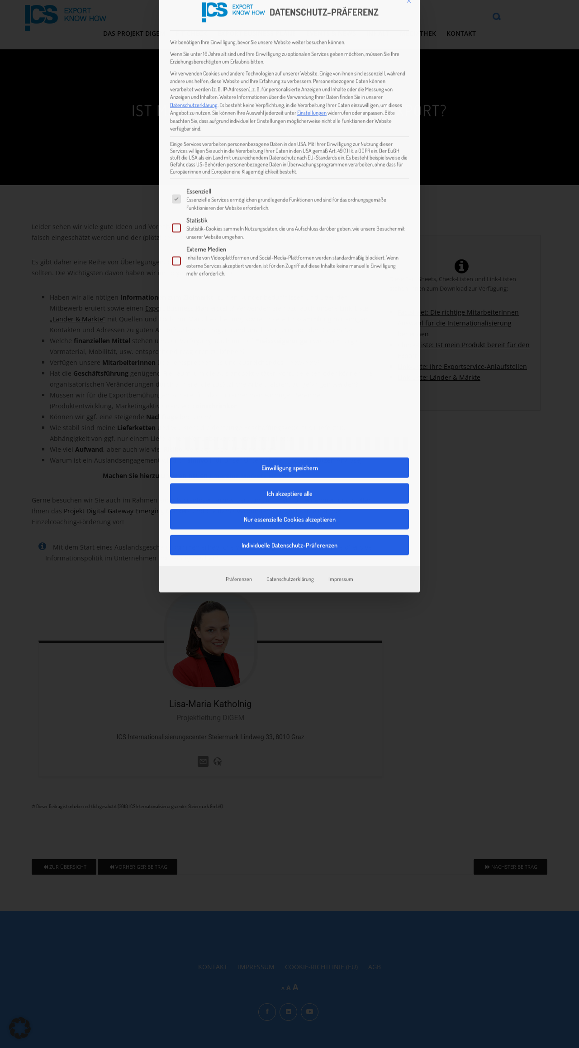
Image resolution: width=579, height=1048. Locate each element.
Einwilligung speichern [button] (289, 376)
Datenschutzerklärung (194, 12)
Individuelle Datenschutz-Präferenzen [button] (289, 453)
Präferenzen (239, 487)
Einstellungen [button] (312, 20)
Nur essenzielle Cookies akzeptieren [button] (290, 427)
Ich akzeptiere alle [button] (290, 402)
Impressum (340, 487)
